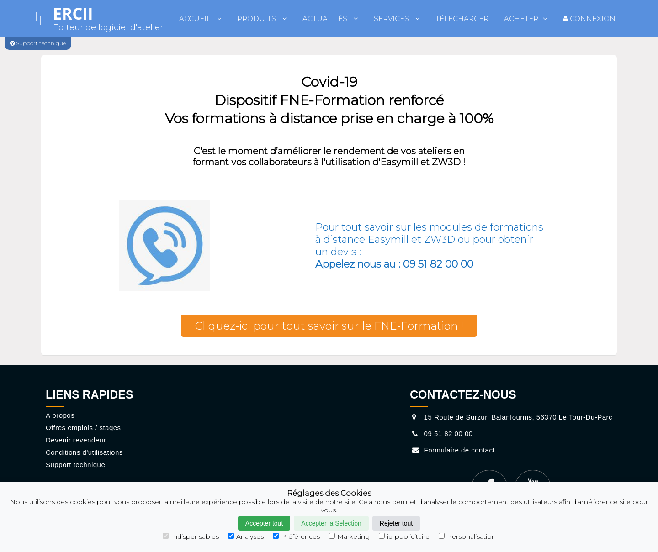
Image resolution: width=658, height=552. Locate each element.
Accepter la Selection (331, 523)
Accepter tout (264, 523)
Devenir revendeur (76, 440)
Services (397, 18)
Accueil (200, 18)
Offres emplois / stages (83, 427)
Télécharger (461, 18)
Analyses (246, 536)
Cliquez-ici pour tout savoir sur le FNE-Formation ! (329, 325)
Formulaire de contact (452, 450)
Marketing (349, 536)
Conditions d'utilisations (84, 452)
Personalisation (467, 536)
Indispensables (191, 536)
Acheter (525, 18)
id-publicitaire (404, 536)
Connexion (589, 18)
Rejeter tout (396, 523)
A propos (60, 415)
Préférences (296, 536)
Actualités (330, 18)
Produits (262, 18)
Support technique (75, 464)
